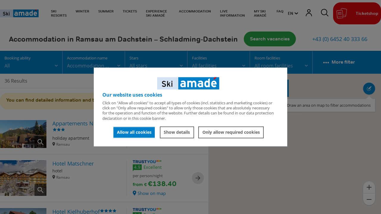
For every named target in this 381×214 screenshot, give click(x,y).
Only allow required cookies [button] (231, 132)
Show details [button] (177, 132)
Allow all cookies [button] (134, 132)
